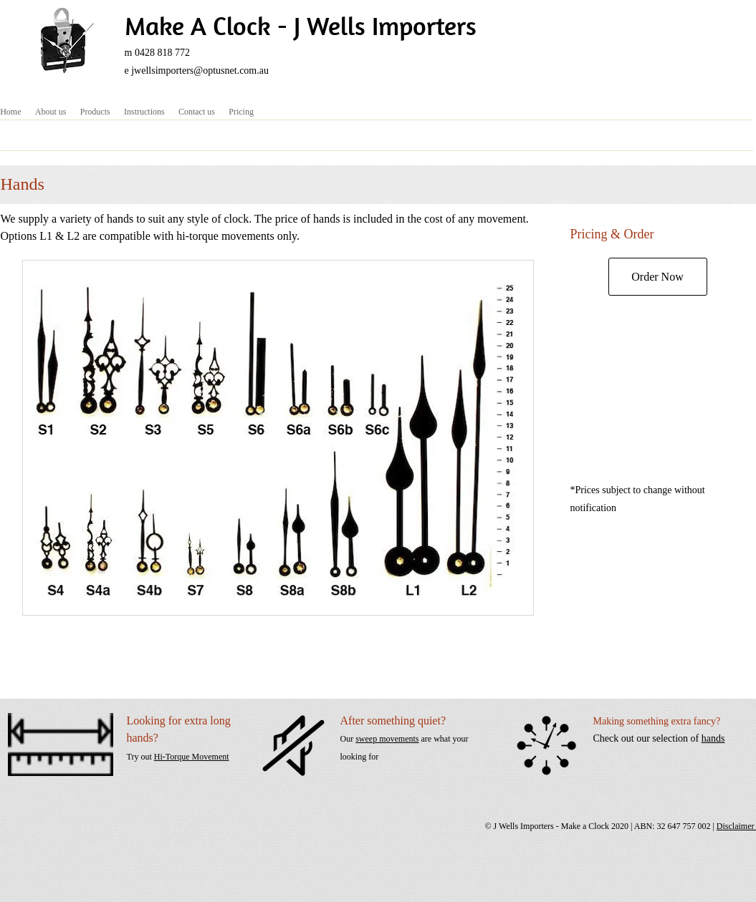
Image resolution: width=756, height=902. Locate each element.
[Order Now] (657, 277)
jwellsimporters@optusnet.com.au (200, 70)
